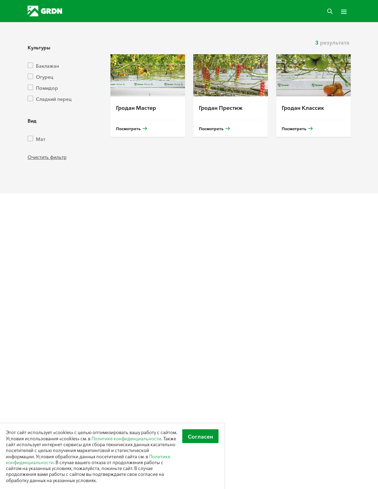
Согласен (200, 436)
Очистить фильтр (47, 156)
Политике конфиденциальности (126, 438)
